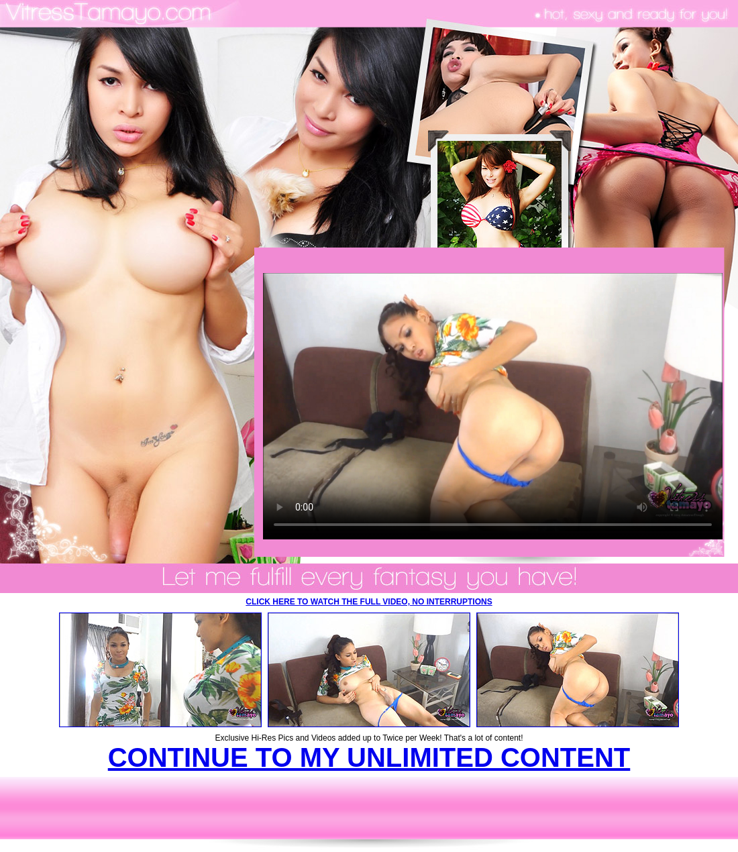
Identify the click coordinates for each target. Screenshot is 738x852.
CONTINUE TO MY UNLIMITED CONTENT (369, 757)
